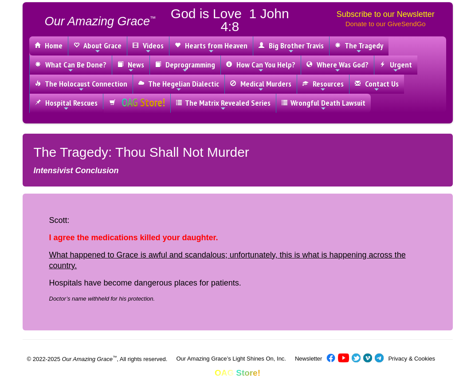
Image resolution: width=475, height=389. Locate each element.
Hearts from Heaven (211, 47)
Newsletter (308, 358)
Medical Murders (260, 86)
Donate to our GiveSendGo (385, 24)
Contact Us (377, 86)
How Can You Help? (260, 67)
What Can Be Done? (70, 67)
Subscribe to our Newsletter (386, 14)
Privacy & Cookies (411, 358)
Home (49, 45)
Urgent (396, 67)
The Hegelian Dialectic (178, 86)
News (131, 67)
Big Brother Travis (291, 47)
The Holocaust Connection (81, 86)
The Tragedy (359, 47)
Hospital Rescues (66, 105)
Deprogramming (185, 67)
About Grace (98, 47)
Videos (148, 47)
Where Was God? (337, 67)
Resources (323, 86)
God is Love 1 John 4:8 (230, 20)
